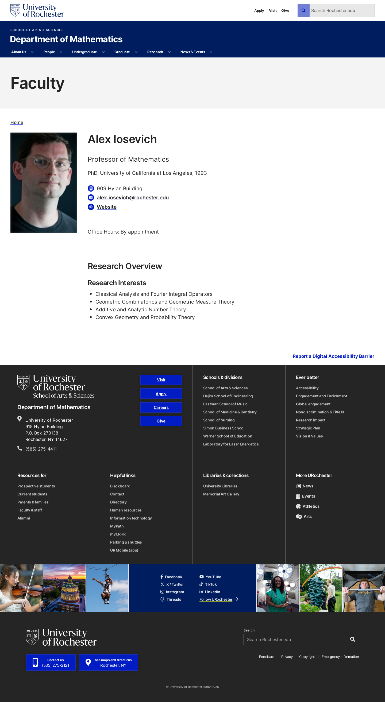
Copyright (307, 656)
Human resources (126, 510)
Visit (273, 10)
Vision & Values (309, 436)
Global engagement (313, 403)
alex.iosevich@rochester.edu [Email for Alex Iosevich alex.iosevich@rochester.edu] (133, 197)
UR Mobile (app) (124, 550)
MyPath (117, 526)
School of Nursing (219, 419)
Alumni (23, 518)
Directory (118, 502)
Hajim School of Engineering (228, 395)
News (304, 486)
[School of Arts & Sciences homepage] (55, 386)
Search (249, 630)
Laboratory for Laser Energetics (231, 444)
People (49, 51)
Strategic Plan (308, 427)
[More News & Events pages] (211, 52)
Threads (170, 599)
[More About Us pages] (32, 52)
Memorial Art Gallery (221, 494)
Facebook (171, 576)
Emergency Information (340, 656)
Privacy (286, 656)
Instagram (172, 591)
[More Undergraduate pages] (103, 52)
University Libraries (220, 485)
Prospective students (36, 485)
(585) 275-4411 (41, 449)
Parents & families (33, 502)
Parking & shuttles (126, 542)
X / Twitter (172, 584)
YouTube (210, 576)
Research (155, 51)
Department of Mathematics (66, 39)
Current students (32, 494)
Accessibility (307, 387)
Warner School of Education (227, 436)
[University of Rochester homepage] (37, 10)
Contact (117, 494)
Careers (161, 407)
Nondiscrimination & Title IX (320, 411)
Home (16, 122)
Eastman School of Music (225, 403)
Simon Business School (224, 427)
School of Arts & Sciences (37, 30)
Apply (259, 10)
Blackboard (120, 485)
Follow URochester (218, 599)
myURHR (117, 534)
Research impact (310, 419)
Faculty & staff (29, 510)
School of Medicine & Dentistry (230, 411)
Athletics (307, 506)
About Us (18, 51)
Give (285, 10)
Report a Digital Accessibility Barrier (333, 356)
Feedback (267, 656)
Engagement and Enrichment (321, 395)
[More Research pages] (169, 52)
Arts (304, 516)
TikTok (208, 584)
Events (305, 496)
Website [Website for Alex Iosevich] (107, 206)
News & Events (192, 51)
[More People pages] (61, 52)
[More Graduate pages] (136, 52)
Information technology (131, 518)
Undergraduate (84, 51)
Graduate (122, 51)
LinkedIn (209, 591)
